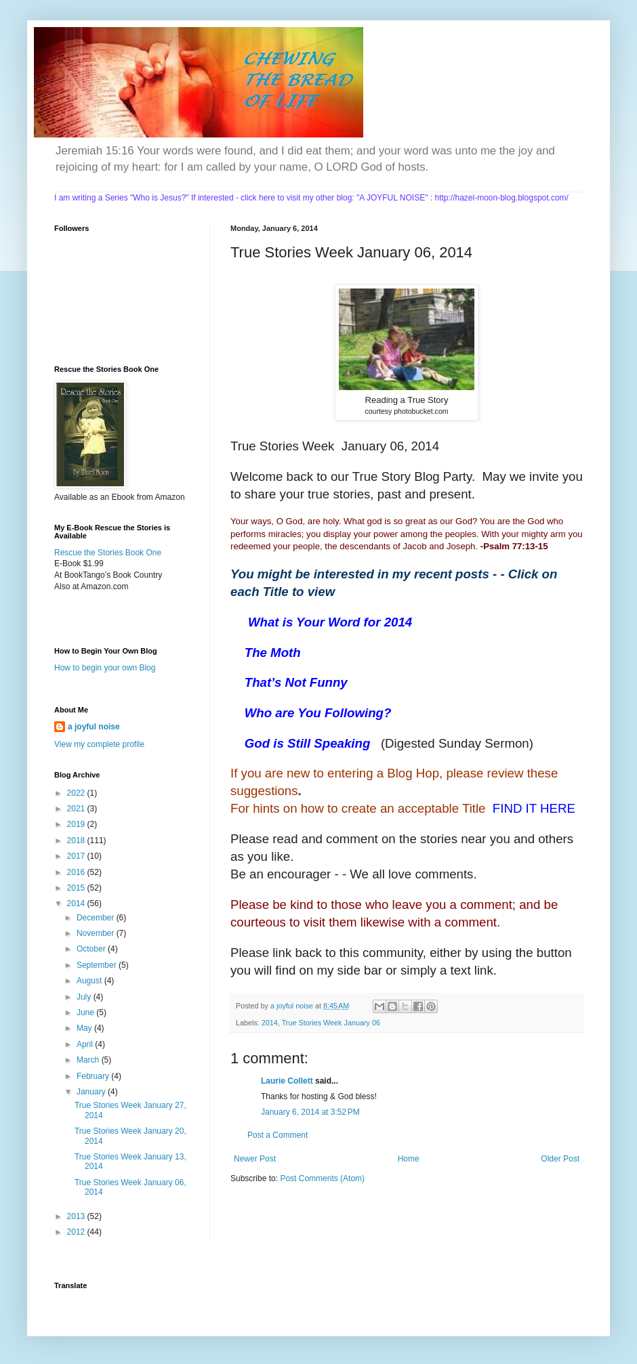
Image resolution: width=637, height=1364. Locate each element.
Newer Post (255, 1159)
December (97, 917)
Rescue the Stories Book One (107, 552)
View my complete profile (99, 744)
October (92, 949)
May (85, 1028)
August (90, 980)
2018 (77, 840)
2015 (77, 888)
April (86, 1044)
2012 (77, 1232)
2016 (77, 872)
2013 (77, 1216)
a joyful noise (94, 726)
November (97, 933)
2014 (270, 1023)
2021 (77, 808)
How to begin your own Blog (104, 668)
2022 (77, 793)
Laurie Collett (287, 1081)
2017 (77, 856)
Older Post (560, 1159)
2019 (77, 824)
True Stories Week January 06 (331, 1023)
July (85, 997)
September (98, 965)
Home (408, 1159)
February (94, 1076)
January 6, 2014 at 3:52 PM (310, 1112)
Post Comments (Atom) (322, 1178)
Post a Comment (277, 1135)
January (92, 1091)
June (86, 1012)
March (89, 1060)
